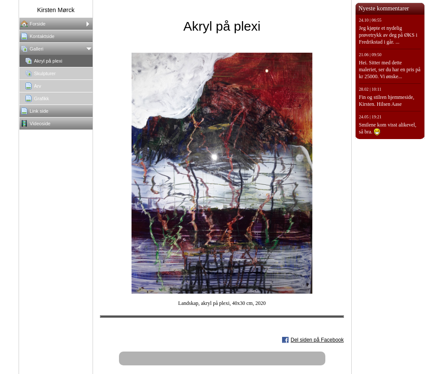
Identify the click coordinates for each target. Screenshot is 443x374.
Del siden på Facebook (317, 340)
